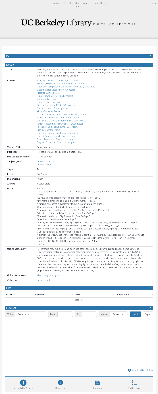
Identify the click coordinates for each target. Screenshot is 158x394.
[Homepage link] (79, 22)
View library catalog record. (50, 275)
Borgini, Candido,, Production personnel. (57, 136)
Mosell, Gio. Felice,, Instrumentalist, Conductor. (60, 117)
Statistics (11, 307)
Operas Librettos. (45, 161)
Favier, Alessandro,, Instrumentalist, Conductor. (60, 123)
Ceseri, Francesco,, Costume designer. (56, 139)
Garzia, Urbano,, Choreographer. (53, 108)
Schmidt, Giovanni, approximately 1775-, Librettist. (62, 83)
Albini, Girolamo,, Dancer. (49, 111)
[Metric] (30, 314)
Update (135, 314)
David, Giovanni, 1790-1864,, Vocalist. (55, 95)
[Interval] (118, 314)
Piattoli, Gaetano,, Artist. (49, 129)
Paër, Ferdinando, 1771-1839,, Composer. (57, 80)
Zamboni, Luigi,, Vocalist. (49, 98)
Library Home (99, 3)
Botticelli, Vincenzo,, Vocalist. (51, 102)
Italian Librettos (44, 280)
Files (8, 288)
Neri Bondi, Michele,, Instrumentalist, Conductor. (61, 120)
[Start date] (65, 314)
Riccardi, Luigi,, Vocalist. (48, 92)
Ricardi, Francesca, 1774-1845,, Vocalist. (56, 105)
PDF (8, 55)
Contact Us (79, 6)
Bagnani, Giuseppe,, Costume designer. (56, 142)
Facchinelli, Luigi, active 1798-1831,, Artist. (57, 126)
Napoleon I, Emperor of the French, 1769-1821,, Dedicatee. (66, 86)
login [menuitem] (153, 3)
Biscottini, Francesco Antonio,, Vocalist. (56, 89)
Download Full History (140, 370)
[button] (97, 384)
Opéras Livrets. (44, 164)
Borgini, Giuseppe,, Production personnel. (57, 132)
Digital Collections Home (76, 3)
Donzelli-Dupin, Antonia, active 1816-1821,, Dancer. (62, 114)
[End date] (89, 314)
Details (10, 65)
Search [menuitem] (55, 3)
